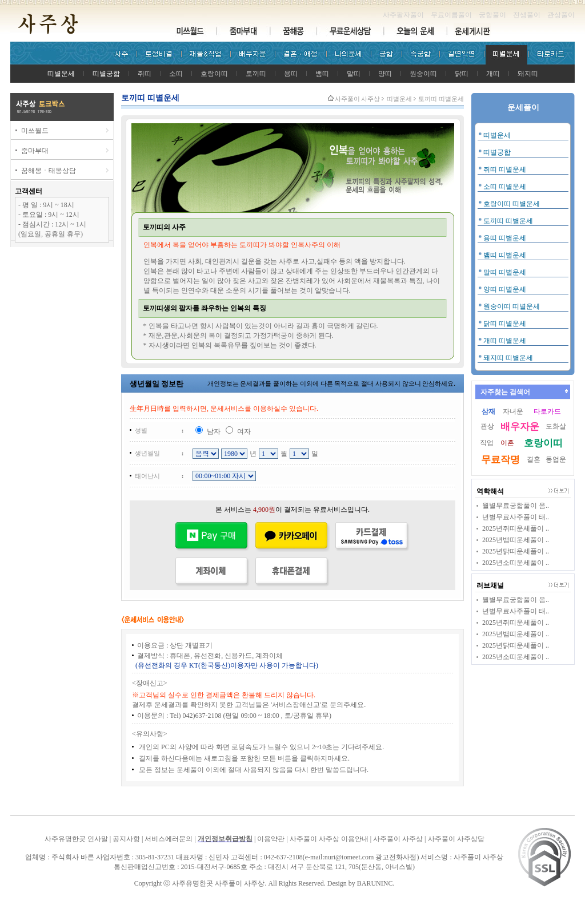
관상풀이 (561, 15)
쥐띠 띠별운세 (504, 169)
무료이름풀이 (451, 15)
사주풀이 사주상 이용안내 (329, 839)
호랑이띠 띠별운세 (511, 204)
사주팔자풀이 (403, 15)
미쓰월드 (35, 131)
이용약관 (271, 839)
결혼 (533, 459)
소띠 (176, 74)
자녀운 (513, 411)
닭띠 (461, 74)
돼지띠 (528, 74)
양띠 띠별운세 (504, 289)
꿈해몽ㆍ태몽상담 (48, 171)
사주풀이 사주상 (357, 98)
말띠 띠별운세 (504, 272)
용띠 (291, 74)
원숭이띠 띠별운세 (511, 306)
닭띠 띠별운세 (504, 324)
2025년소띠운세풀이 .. (515, 563)
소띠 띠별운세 (504, 187)
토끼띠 (256, 74)
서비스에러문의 (169, 839)
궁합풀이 (492, 15)
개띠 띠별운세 (504, 341)
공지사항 (126, 839)
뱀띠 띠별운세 (504, 255)
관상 (487, 426)
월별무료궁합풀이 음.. (515, 506)
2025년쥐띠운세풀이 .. (515, 528)
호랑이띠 (214, 74)
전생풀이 (526, 15)
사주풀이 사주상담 (456, 839)
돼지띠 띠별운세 (508, 358)
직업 (487, 443)
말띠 (353, 74)
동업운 (556, 459)
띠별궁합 (497, 152)
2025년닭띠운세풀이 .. (515, 551)
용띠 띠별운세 (504, 238)
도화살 (556, 426)
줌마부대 (35, 151)
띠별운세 (497, 135)
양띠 (385, 74)
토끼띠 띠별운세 (508, 221)
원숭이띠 (423, 74)
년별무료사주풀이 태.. (515, 517)
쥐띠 (144, 74)
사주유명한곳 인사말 (76, 839)
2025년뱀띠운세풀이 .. (515, 540)
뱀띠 (322, 74)
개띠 (493, 74)
